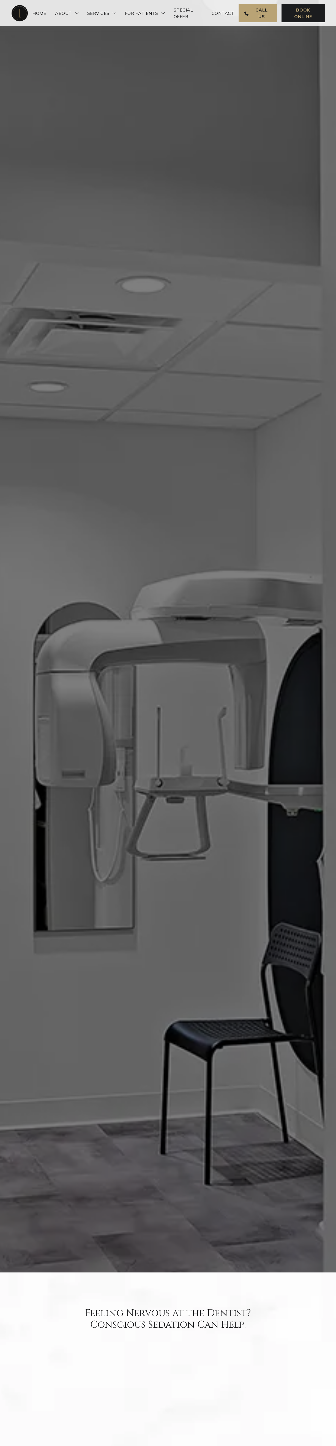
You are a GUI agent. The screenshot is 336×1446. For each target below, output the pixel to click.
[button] (67, 13)
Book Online (303, 13)
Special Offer (183, 13)
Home (39, 13)
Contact (223, 13)
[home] (19, 13)
